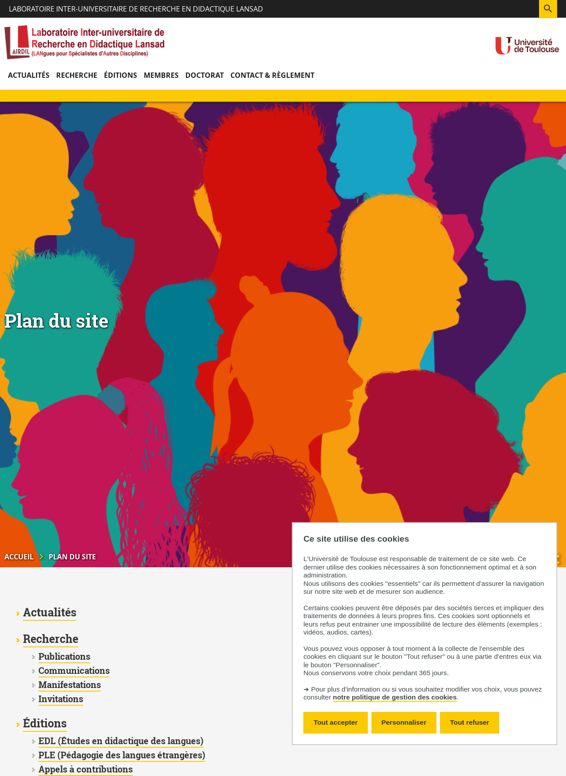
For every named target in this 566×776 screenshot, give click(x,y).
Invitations (60, 699)
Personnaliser (404, 722)
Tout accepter (336, 722)
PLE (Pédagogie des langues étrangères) (121, 755)
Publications (64, 656)
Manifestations (69, 685)
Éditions (45, 723)
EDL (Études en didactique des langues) (120, 741)
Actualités (49, 612)
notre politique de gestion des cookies (395, 697)
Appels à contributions (85, 769)
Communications (74, 671)
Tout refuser (469, 722)
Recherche (50, 638)
